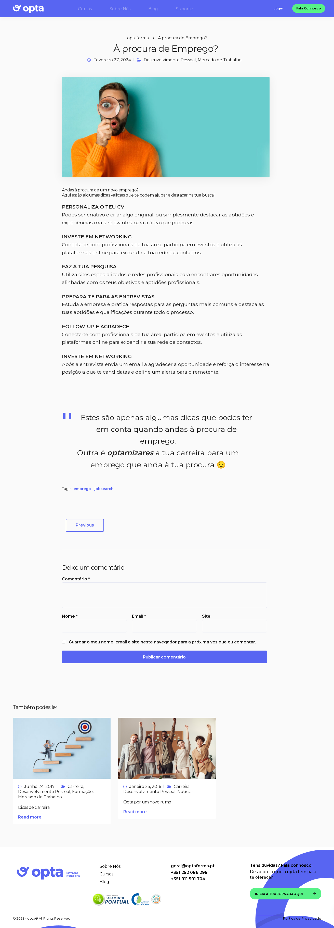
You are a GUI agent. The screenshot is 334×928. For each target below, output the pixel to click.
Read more (30, 817)
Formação (82, 791)
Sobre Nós (110, 866)
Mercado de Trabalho (220, 59)
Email (139, 616)
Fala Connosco (308, 9)
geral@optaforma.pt (193, 865)
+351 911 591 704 (188, 878)
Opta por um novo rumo (147, 802)
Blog (104, 881)
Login (278, 9)
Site (206, 616)
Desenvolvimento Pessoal (170, 59)
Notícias (185, 791)
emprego (82, 488)
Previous (85, 525)
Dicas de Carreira (34, 807)
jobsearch (104, 488)
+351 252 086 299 (189, 872)
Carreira (75, 786)
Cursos (106, 874)
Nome (70, 616)
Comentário (76, 579)
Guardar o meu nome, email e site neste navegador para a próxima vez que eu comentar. (162, 642)
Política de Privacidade (302, 918)
